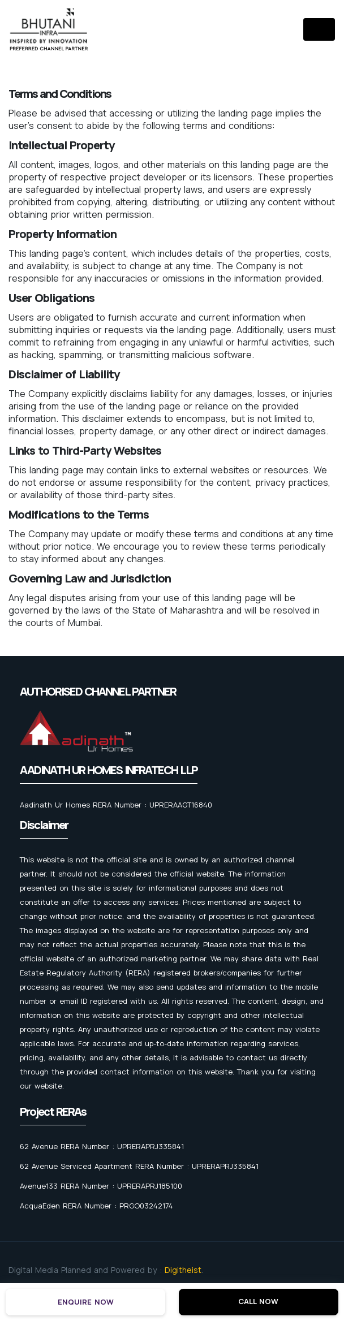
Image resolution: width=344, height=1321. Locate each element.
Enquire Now (86, 1302)
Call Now (258, 1301)
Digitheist (183, 1269)
